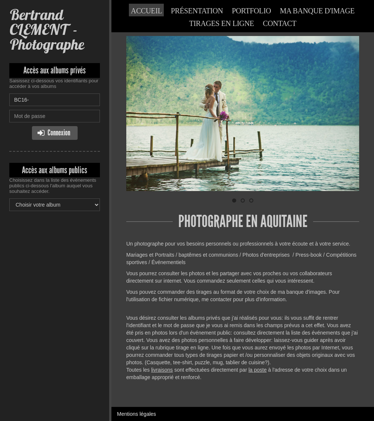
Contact (279, 23)
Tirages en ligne (221, 23)
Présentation (197, 11)
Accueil (146, 11)
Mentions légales (136, 414)
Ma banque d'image (317, 11)
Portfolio (251, 11)
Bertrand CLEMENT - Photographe (46, 29)
